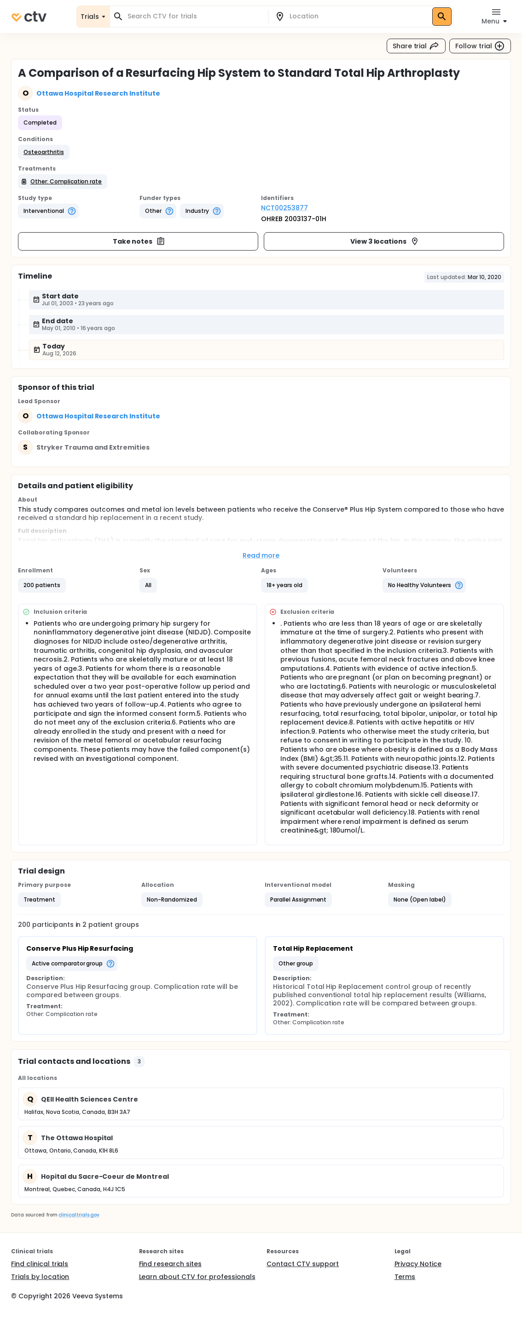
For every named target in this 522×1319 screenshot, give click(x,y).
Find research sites (170, 1264)
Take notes (139, 241)
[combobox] (194, 16)
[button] (44, 152)
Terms (405, 1277)
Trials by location (40, 1277)
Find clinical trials (39, 1264)
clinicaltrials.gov (78, 1214)
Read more (261, 555)
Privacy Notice (418, 1264)
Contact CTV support (303, 1264)
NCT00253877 (284, 208)
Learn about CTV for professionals (197, 1277)
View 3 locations (385, 241)
